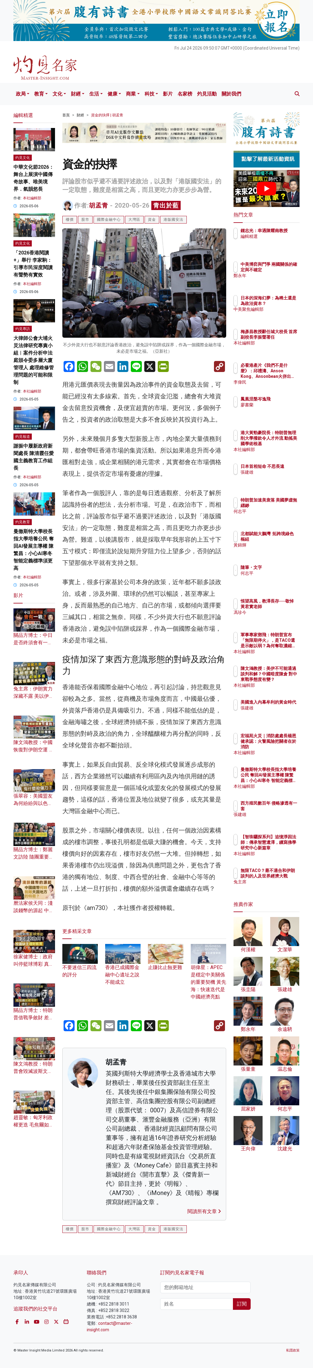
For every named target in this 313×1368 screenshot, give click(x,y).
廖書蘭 (273, 404)
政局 (21, 94)
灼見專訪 (22, 329)
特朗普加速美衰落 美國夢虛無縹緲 (282, 505)
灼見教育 (22, 522)
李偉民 (273, 382)
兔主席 (273, 887)
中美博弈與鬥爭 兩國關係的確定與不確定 (282, 270)
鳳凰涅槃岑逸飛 (282, 398)
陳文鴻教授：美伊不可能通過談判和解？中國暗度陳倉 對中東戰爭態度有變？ (282, 679)
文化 (57, 94)
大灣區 (134, 219)
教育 (39, 94)
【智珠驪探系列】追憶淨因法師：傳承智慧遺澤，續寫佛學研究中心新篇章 (282, 848)
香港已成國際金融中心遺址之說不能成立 (123, 968)
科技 (149, 94)
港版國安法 (173, 219)
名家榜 (185, 94)
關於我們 (231, 94)
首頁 (66, 115)
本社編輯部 (32, 198)
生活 (94, 94)
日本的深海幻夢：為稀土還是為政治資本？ (282, 303)
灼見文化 (22, 158)
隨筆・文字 (278, 567)
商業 (131, 94)
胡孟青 (98, 205)
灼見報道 (22, 436)
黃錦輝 (273, 550)
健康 (112, 94)
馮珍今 (273, 617)
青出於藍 (166, 205)
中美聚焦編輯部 (282, 314)
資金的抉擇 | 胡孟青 (107, 115)
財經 (76, 94)
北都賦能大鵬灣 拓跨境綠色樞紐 (282, 539)
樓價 (70, 219)
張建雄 (273, 477)
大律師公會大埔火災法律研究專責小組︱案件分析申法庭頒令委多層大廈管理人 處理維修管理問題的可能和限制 (33, 360)
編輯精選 (275, 241)
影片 (168, 94)
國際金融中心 (109, 219)
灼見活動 (207, 94)
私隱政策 (293, 1350)
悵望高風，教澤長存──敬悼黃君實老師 (282, 606)
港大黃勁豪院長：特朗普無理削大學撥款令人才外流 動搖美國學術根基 (282, 443)
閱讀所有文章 (204, 1211)
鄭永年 (273, 281)
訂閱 (242, 1304)
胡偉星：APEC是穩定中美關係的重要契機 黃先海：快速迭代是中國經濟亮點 (208, 975)
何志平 (273, 516)
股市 (85, 219)
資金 (152, 219)
